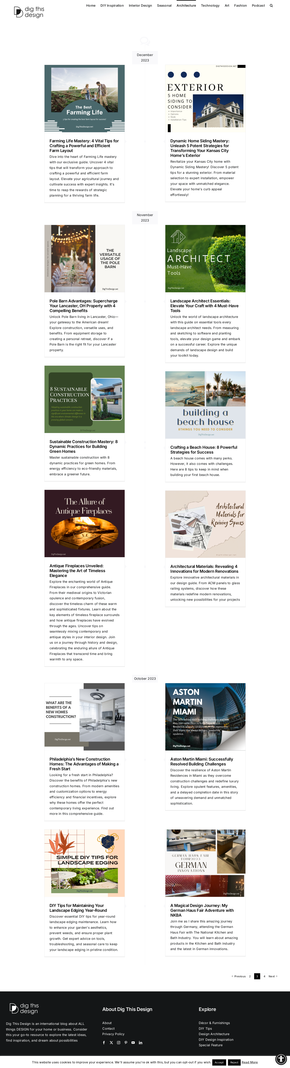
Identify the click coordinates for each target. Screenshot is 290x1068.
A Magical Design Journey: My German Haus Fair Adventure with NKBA (202, 910)
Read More (250, 1062)
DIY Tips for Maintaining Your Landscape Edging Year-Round (78, 908)
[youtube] (133, 1042)
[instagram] (118, 1042)
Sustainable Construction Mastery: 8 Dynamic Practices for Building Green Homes (84, 446)
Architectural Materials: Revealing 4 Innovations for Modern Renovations (204, 569)
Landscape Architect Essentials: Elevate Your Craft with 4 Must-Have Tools (204, 306)
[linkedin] (140, 1042)
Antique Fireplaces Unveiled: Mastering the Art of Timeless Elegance (77, 570)
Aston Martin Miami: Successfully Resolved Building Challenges (201, 761)
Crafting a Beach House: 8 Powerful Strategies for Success (203, 450)
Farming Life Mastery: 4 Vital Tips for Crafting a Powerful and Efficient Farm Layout (84, 145)
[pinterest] (125, 1042)
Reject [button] (234, 1062)
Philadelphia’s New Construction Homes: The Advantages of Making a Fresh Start (84, 764)
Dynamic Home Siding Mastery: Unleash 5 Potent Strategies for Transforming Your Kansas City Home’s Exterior (199, 148)
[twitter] (111, 1042)
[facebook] (104, 1042)
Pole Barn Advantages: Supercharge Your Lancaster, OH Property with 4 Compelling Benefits (84, 306)
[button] (271, 5)
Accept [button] (219, 1062)
